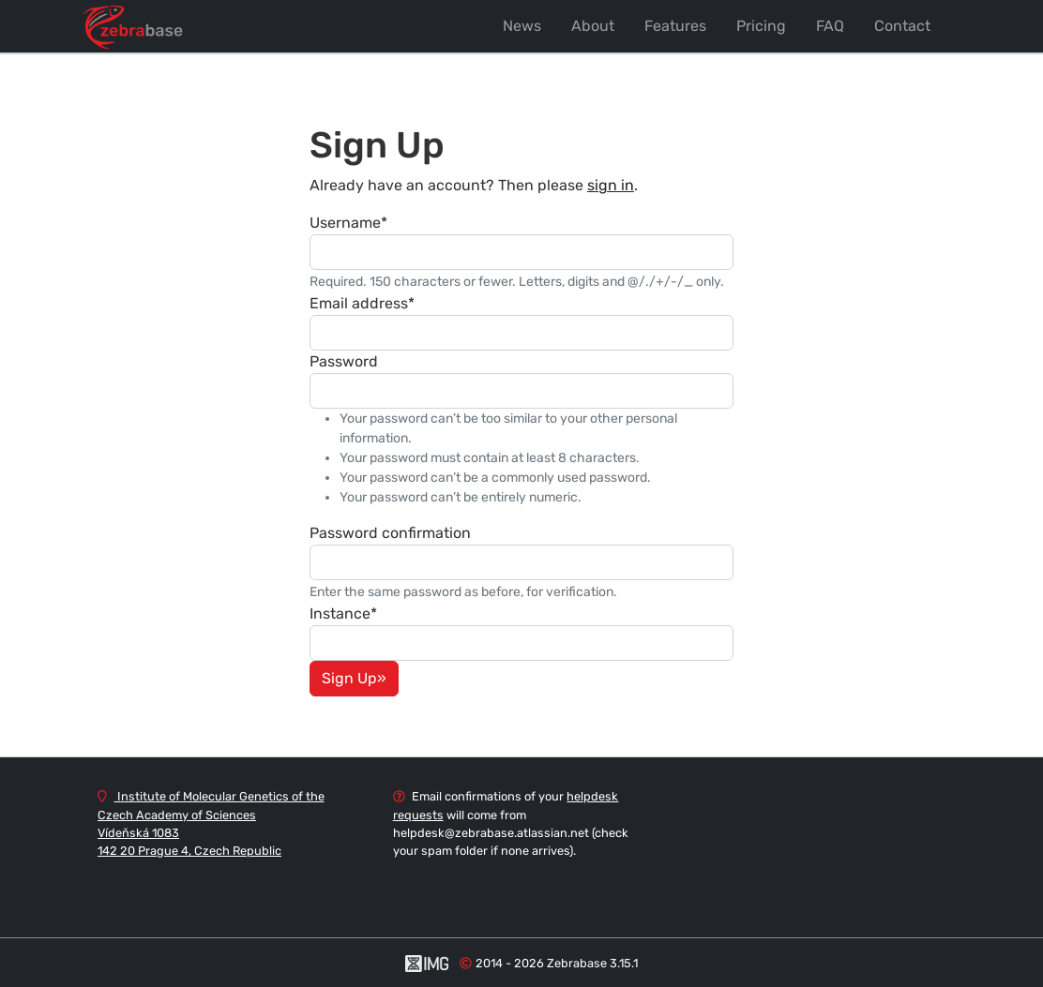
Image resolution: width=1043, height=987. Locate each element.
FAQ (830, 26)
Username (348, 223)
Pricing (761, 26)
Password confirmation (390, 533)
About (592, 26)
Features (675, 26)
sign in (610, 185)
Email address (362, 303)
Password (344, 361)
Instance (343, 613)
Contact (902, 26)
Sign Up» (354, 678)
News (522, 26)
